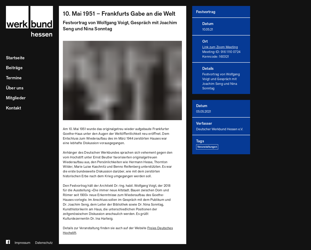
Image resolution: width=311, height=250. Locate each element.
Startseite (15, 58)
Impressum (22, 243)
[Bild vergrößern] (122, 43)
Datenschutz (44, 243)
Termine (14, 78)
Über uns (14, 88)
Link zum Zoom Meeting (220, 47)
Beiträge (14, 68)
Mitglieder (16, 98)
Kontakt (13, 108)
